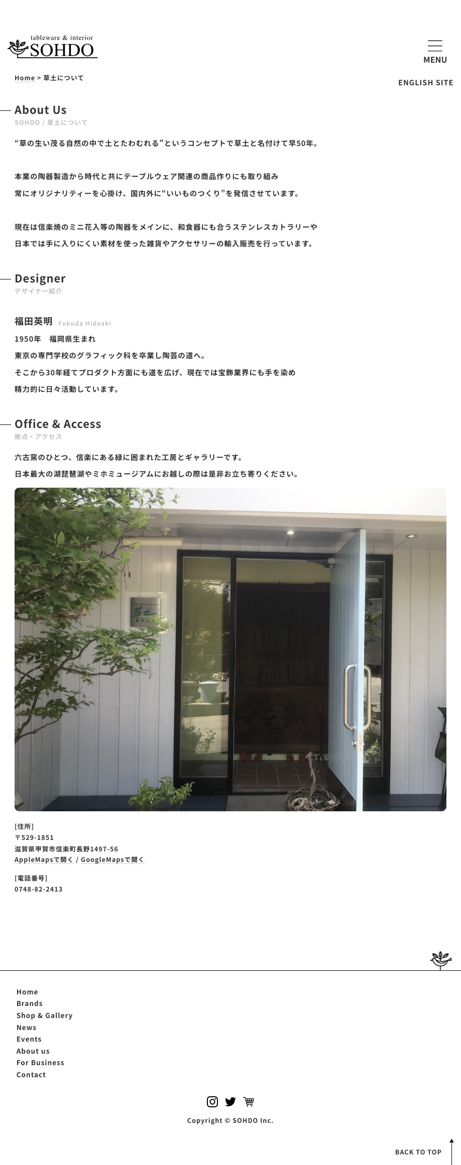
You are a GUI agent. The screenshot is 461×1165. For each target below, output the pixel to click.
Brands (30, 1003)
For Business (41, 1062)
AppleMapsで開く (44, 859)
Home (28, 991)
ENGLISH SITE (425, 82)
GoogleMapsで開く (113, 859)
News (27, 1027)
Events (29, 1039)
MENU (435, 50)
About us (33, 1051)
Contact (31, 1074)
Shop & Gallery (45, 1015)
